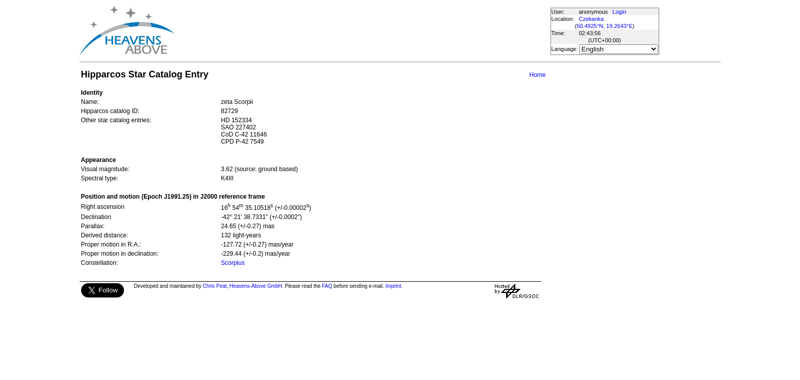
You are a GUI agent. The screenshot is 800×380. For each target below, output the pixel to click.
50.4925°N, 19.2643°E (605, 26)
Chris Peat (215, 286)
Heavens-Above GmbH (256, 286)
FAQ (327, 286)
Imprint (394, 286)
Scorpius (233, 262)
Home (537, 74)
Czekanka (591, 19)
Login (620, 12)
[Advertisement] (361, 30)
